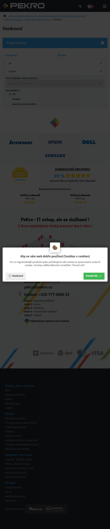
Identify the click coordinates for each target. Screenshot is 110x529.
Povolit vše (94, 276)
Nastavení (15, 276)
